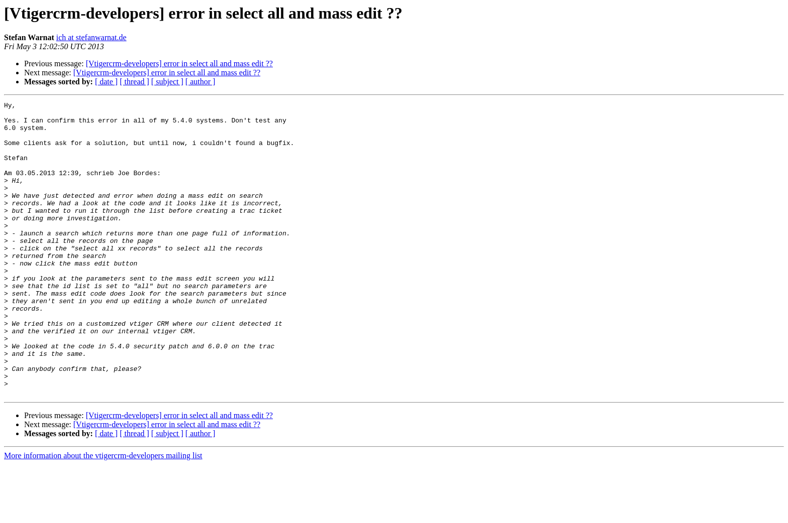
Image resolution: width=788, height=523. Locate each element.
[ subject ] (167, 81)
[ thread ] (134, 81)
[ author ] (200, 81)
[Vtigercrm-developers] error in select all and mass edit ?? (179, 63)
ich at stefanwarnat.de (91, 37)
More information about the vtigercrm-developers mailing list (103, 514)
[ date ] (106, 81)
